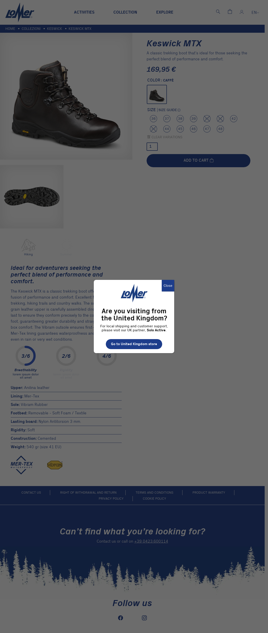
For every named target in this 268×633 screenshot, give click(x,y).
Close (168, 286)
